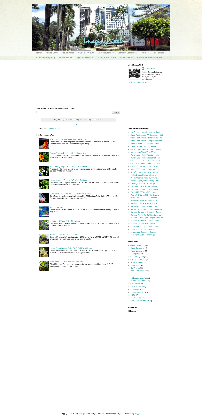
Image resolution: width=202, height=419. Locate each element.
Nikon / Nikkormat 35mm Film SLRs (143, 201)
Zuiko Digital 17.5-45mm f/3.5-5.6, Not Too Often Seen (70, 194)
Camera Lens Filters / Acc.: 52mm (143, 152)
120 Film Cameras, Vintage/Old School (144, 132)
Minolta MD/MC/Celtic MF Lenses (143, 192)
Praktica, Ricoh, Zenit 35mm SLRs (143, 229)
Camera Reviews (86, 53)
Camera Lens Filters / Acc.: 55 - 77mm (144, 155)
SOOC (132, 295)
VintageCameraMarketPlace (149, 57)
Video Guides (126, 57)
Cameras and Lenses (138, 281)
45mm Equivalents (137, 248)
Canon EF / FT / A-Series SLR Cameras (145, 161)
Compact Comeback (127, 53)
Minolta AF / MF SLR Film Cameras (143, 186)
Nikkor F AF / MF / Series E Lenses (143, 198)
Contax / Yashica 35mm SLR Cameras (144, 178)
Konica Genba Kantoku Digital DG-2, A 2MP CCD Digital (71, 248)
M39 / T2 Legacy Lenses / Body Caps (144, 181)
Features (144, 53)
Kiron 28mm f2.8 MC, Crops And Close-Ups (66, 262)
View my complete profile (137, 82)
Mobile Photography (45, 57)
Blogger (137, 414)
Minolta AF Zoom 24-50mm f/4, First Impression (68, 153)
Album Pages (68, 53)
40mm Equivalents (137, 245)
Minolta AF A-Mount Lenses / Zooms (144, 189)
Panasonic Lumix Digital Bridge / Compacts (146, 218)
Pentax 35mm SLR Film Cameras (143, 224)
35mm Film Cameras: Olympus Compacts (146, 138)
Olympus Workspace (106, 57)
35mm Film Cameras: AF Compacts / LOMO (146, 135)
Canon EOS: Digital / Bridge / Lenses (144, 166)
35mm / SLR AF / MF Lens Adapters (143, 146)
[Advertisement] (78, 83)
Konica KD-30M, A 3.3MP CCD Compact (65, 235)
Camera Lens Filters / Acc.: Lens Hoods (145, 158)
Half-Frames (158, 53)
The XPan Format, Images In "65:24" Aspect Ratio (69, 139)
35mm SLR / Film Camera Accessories (144, 144)
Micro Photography (137, 287)
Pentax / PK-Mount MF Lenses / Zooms (145, 221)
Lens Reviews (65, 57)
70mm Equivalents (137, 251)
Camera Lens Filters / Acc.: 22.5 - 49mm (145, 149)
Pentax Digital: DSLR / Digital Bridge (144, 226)
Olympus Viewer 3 (84, 57)
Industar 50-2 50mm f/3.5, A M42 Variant (65, 221)
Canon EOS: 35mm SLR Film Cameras (145, 164)
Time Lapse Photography (139, 301)
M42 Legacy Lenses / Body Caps (142, 184)
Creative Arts (135, 284)
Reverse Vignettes (137, 292)
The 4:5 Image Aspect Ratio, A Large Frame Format (69, 167)
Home (39, 53)
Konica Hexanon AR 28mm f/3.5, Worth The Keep (68, 180)
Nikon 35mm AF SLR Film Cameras (143, 204)
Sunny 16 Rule (136, 298)
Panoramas (134, 289)
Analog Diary (52, 53)
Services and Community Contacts (143, 232)
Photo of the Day (56, 207)
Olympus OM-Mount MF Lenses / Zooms (145, 212)
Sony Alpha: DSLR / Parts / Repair (143, 235)
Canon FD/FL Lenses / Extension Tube (144, 169)
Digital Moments (136, 262)
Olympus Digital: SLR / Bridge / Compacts (146, 209)
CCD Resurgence (106, 53)
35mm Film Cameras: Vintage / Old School (146, 141)
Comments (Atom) (53, 129)
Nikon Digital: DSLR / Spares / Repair (144, 206)
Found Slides (135, 265)
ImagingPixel (149, 68)
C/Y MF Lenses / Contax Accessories (144, 172)
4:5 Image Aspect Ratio (139, 278)
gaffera (121, 414)
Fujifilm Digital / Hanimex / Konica (143, 175)
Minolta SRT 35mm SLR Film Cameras (144, 195)
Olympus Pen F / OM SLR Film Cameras (145, 215)
